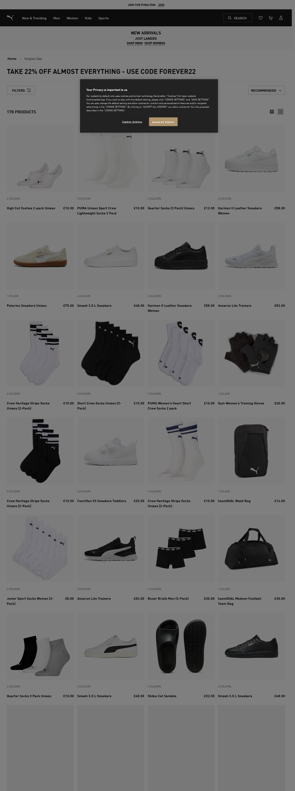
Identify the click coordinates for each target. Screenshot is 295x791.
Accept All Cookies (163, 122)
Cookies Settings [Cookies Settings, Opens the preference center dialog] (132, 121)
